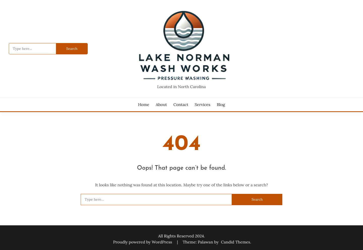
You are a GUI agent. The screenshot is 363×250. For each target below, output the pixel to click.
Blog (221, 104)
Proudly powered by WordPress (143, 241)
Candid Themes (235, 241)
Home (143, 104)
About (161, 104)
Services (202, 104)
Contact (180, 104)
